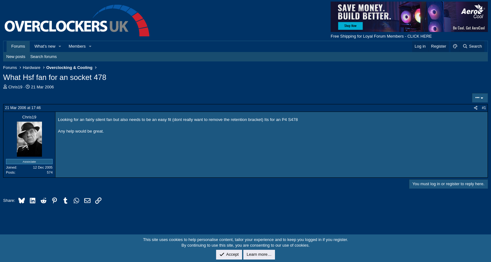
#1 (484, 108)
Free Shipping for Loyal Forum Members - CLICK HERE (381, 36)
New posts (15, 56)
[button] (60, 46)
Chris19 (15, 87)
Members (77, 46)
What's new (44, 46)
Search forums (43, 56)
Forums (18, 46)
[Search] (472, 46)
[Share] (476, 108)
